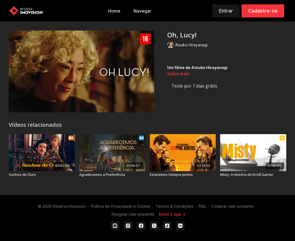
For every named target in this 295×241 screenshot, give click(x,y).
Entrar (226, 11)
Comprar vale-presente (232, 206)
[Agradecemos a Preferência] (112, 174)
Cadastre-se (263, 11)
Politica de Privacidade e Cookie (120, 206)
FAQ (202, 206)
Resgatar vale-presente (133, 214)
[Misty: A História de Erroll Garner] (253, 174)
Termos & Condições (174, 206)
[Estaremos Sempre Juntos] (183, 174)
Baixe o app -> (172, 214)
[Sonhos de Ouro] (42, 174)
